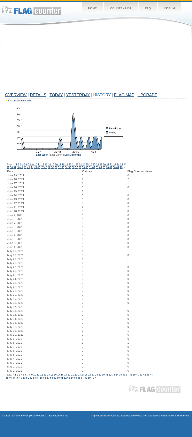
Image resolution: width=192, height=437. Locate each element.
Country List (120, 8)
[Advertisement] (96, 60)
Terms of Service (20, 415)
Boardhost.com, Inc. (58, 415)
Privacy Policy (37, 415)
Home (92, 8)
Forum (169, 8)
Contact (6, 415)
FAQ (148, 8)
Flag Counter (31, 10)
